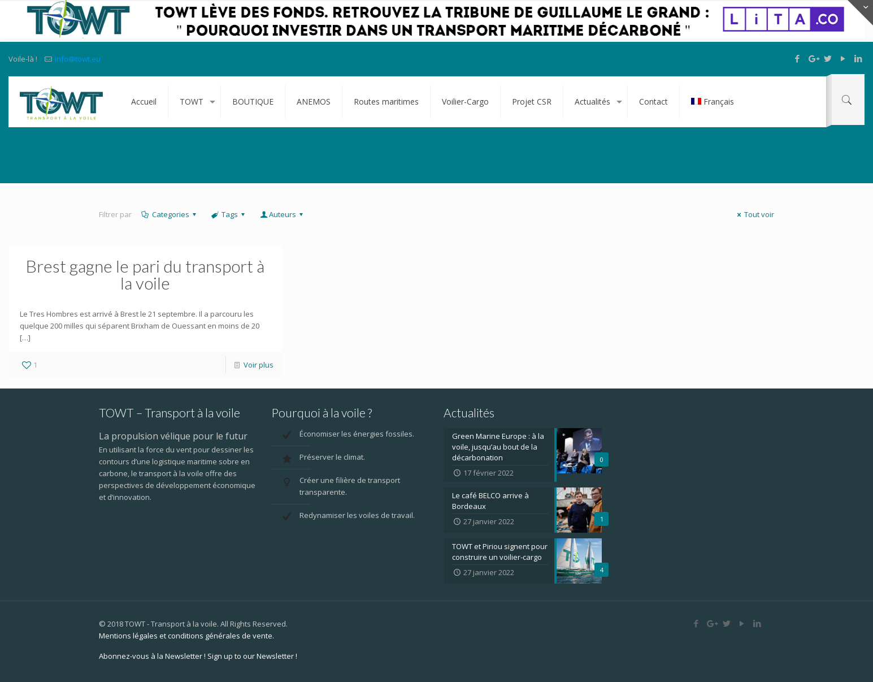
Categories (169, 214)
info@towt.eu (78, 59)
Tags (229, 214)
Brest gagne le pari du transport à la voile (145, 274)
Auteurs (282, 214)
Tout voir (754, 214)
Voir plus (258, 365)
